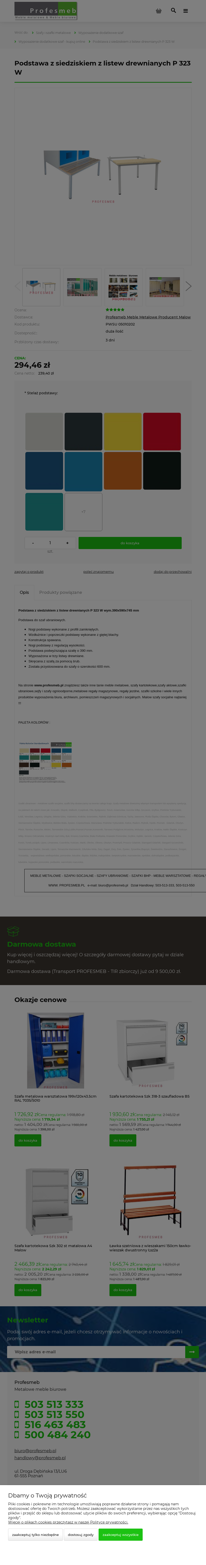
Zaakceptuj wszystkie (121, 1535)
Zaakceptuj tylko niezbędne (35, 1535)
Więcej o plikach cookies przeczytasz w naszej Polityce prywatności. (68, 1522)
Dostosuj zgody (80, 1535)
